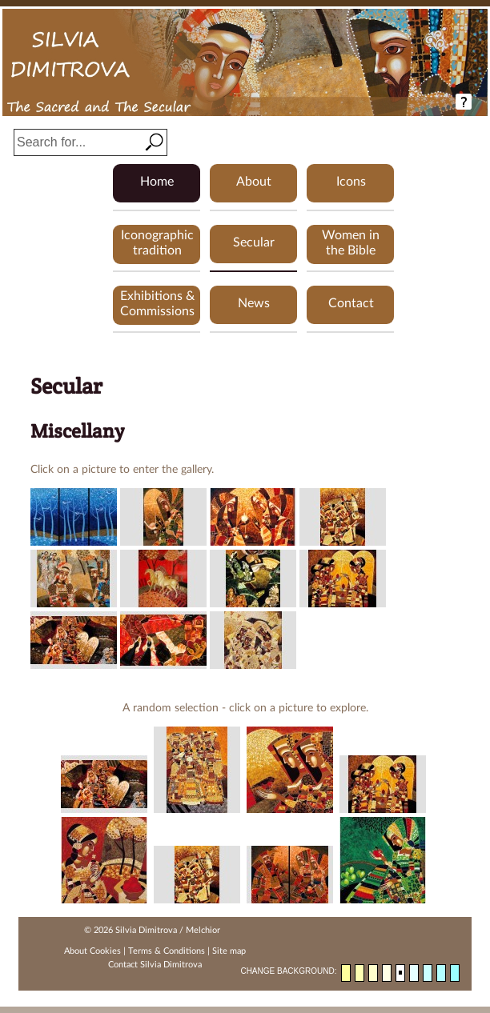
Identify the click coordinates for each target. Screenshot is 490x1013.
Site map (229, 951)
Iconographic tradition (157, 243)
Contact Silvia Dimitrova (155, 964)
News (254, 303)
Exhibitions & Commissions (157, 304)
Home (157, 181)
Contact (351, 303)
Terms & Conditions (166, 951)
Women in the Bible (351, 243)
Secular (254, 242)
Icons (351, 181)
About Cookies (92, 951)
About (253, 181)
